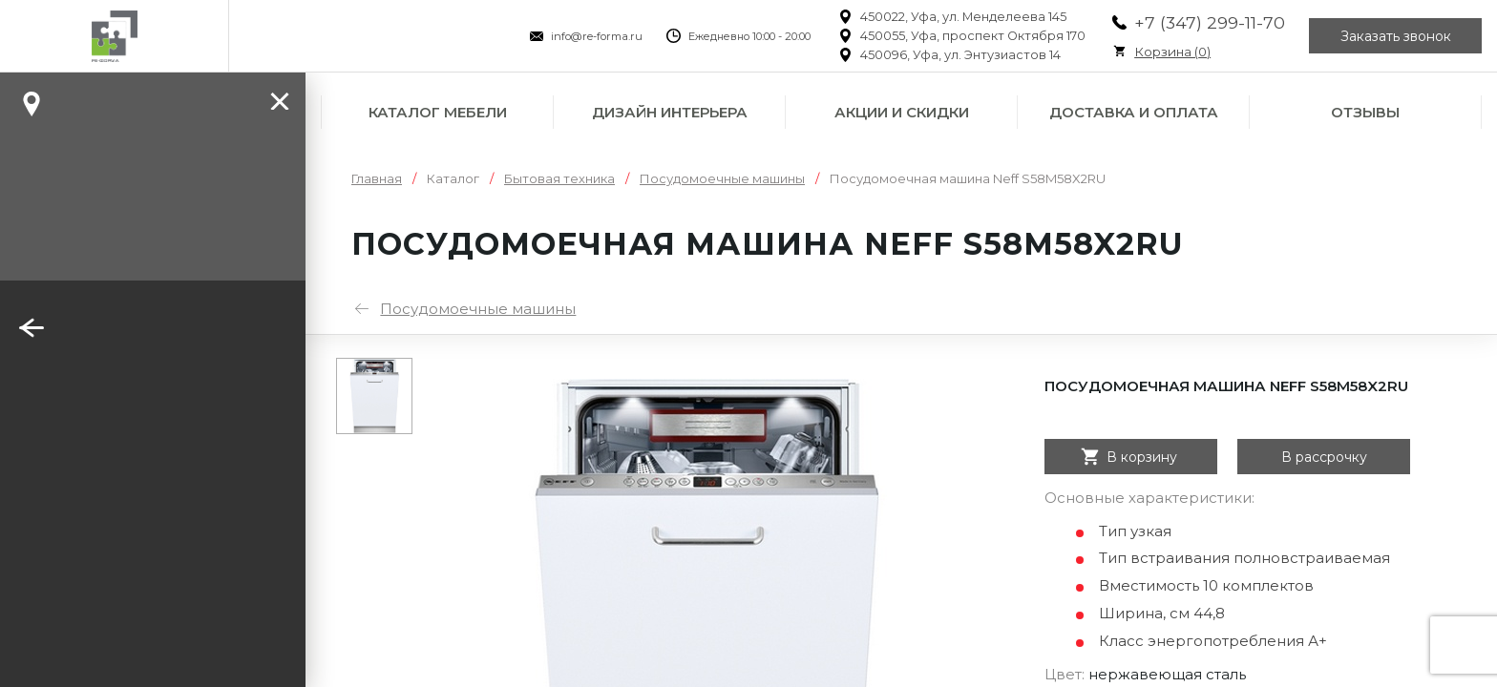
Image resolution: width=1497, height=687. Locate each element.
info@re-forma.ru (597, 36)
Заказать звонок (1395, 36)
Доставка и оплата (1133, 112)
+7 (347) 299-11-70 (1209, 22)
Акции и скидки (901, 112)
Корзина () (1172, 51)
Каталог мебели (438, 112)
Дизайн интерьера (670, 112)
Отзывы (1365, 112)
